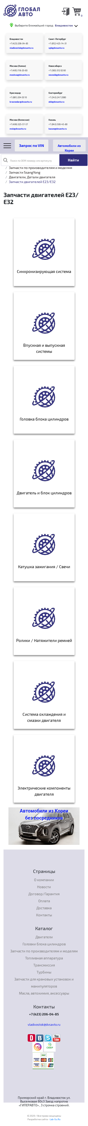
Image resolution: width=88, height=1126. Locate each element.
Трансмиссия (44, 965)
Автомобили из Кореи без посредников (44, 814)
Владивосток (16, 39)
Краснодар (15, 93)
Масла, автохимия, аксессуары (44, 993)
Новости (44, 887)
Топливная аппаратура (44, 958)
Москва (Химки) (18, 66)
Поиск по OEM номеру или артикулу (27, 160)
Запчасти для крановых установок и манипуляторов (44, 982)
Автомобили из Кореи (69, 147)
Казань (52, 120)
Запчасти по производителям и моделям (40, 168)
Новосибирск (55, 66)
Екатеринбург (55, 93)
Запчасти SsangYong (24, 172)
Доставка (44, 908)
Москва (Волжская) (19, 120)
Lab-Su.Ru (55, 1119)
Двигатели (44, 937)
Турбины (44, 972)
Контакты (44, 915)
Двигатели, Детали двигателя (32, 177)
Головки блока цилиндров (44, 944)
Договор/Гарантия (44, 894)
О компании (44, 880)
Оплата (44, 901)
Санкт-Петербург (57, 39)
